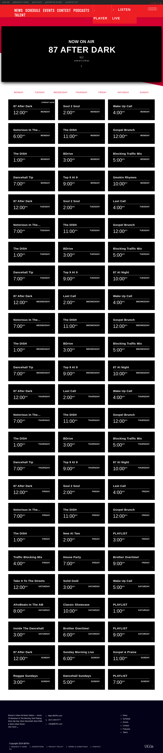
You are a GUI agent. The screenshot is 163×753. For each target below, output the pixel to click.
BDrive (68, 153)
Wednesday (60, 92)
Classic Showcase (76, 604)
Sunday (144, 92)
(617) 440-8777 (55, 720)
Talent (20, 15)
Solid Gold (70, 580)
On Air (5, 2)
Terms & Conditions (78, 747)
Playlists (37, 2)
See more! (13, 727)
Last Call (119, 201)
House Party (72, 557)
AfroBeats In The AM (28, 604)
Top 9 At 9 (70, 177)
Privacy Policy (56, 747)
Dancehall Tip (23, 177)
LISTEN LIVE (121, 14)
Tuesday (40, 92)
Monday (18, 92)
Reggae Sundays (25, 675)
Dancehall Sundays (77, 675)
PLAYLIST (120, 533)
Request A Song (21, 2)
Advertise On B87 (53, 2)
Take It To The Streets (29, 580)
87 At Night (121, 272)
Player (100, 18)
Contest (64, 10)
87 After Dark (82, 49)
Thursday (81, 92)
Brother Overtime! (126, 557)
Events (49, 10)
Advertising (38, 747)
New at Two (71, 533)
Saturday (123, 92)
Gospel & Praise (125, 652)
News (18, 10)
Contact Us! (72, 2)
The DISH (70, 129)
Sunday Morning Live (78, 652)
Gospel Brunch (124, 129)
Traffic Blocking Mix (27, 557)
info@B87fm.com (55, 724)
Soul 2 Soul (71, 106)
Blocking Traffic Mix (127, 153)
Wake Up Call (122, 106)
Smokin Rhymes (125, 177)
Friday (102, 92)
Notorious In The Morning (25, 129)
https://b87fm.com (55, 716)
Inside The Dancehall (28, 628)
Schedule (32, 10)
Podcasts (81, 10)
